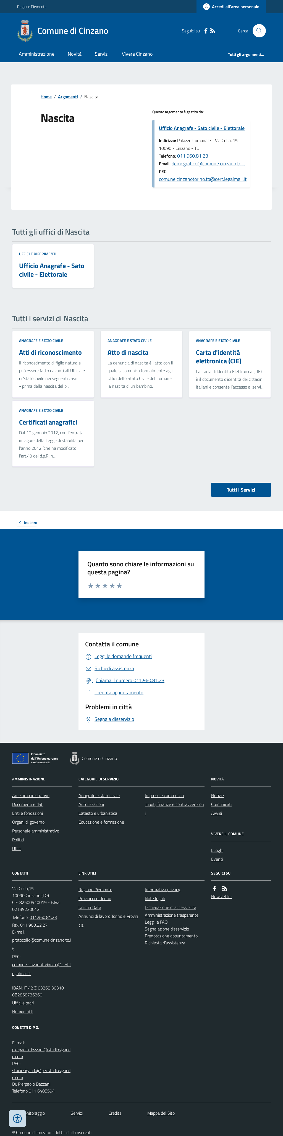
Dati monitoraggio (28, 1113)
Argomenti (68, 96)
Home (46, 96)
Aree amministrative (30, 795)
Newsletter (221, 896)
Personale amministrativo (35, 830)
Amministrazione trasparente (171, 915)
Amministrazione (36, 54)
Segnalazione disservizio (167, 929)
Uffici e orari (23, 1002)
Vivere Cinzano (137, 54)
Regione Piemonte (31, 6)
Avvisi (216, 813)
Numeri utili (22, 1011)
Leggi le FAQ (156, 922)
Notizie (217, 795)
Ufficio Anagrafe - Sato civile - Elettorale (202, 128)
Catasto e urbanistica (97, 813)
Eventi (217, 859)
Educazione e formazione (101, 822)
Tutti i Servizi (241, 490)
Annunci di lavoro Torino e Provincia (108, 920)
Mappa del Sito (161, 1113)
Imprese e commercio (164, 795)
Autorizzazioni (91, 804)
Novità (75, 54)
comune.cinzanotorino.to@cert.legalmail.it (203, 179)
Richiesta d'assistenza (165, 942)
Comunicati (221, 804)
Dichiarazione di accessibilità (170, 907)
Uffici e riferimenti (37, 254)
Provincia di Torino (94, 898)
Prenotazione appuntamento (171, 935)
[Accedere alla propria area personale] (231, 6)
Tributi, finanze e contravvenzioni (174, 808)
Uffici (16, 848)
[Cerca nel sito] (257, 30)
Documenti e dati (27, 804)
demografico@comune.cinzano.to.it (208, 163)
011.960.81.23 (192, 156)
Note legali (155, 898)
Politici (18, 839)
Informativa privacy (162, 889)
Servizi (102, 54)
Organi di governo (28, 822)
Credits (115, 1113)
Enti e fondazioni (27, 813)
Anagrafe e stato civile (41, 340)
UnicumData (89, 907)
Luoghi (217, 850)
